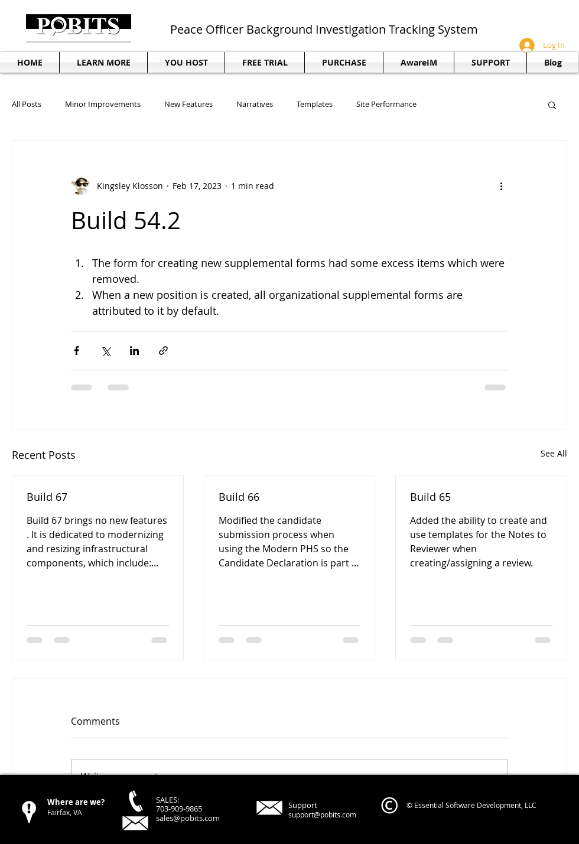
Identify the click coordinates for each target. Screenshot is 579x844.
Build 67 (47, 497)
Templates (315, 104)
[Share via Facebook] (76, 350)
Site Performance (386, 104)
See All (554, 453)
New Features (188, 104)
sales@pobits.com (188, 818)
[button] (490, 62)
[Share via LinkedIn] (134, 350)
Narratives (254, 104)
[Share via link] (163, 350)
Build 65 (430, 497)
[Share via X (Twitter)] (105, 350)
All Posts (26, 104)
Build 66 (239, 497)
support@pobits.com (322, 814)
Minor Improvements (103, 104)
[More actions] (501, 185)
